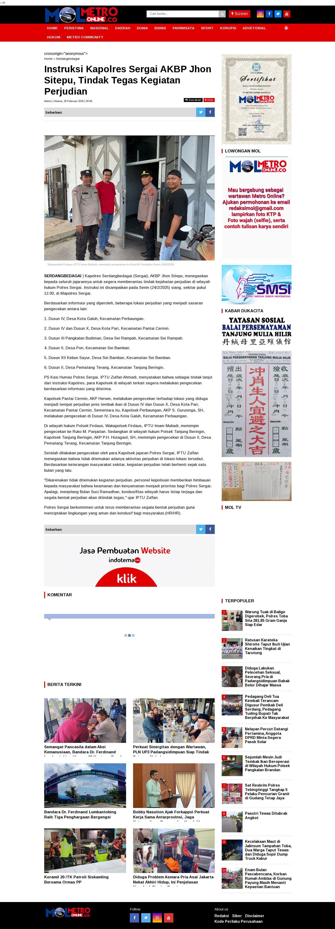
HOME (52, 28)
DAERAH (122, 28)
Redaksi (221, 916)
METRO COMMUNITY (85, 37)
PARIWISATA (183, 28)
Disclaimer (254, 916)
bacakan (193, 100)
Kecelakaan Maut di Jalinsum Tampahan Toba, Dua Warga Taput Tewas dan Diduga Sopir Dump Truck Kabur (268, 850)
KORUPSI (228, 28)
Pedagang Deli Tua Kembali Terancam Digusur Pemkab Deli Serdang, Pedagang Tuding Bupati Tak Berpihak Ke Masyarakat (267, 707)
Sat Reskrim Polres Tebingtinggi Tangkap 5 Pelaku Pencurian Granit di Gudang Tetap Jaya (267, 791)
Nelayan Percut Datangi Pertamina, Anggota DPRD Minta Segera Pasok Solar (266, 735)
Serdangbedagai (68, 58)
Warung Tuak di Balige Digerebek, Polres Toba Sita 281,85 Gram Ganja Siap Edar (266, 618)
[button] (286, 26)
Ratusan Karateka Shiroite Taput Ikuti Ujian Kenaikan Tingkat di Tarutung (267, 646)
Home (48, 58)
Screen (239, 13)
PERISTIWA (74, 28)
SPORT (207, 28)
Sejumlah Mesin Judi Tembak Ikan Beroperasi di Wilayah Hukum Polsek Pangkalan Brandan (267, 763)
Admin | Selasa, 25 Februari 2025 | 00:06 (68, 101)
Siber (237, 916)
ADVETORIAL (254, 28)
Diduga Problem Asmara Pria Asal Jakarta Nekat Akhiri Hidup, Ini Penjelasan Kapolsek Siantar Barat (173, 882)
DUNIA (142, 28)
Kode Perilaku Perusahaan (238, 921)
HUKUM (53, 37)
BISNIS (160, 28)
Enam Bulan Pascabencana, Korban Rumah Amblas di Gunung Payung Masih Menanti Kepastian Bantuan (268, 878)
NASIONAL (99, 28)
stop (209, 100)
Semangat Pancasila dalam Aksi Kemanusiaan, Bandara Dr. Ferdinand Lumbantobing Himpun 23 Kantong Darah (83, 752)
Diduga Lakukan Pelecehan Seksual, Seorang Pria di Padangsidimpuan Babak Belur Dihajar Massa (267, 676)
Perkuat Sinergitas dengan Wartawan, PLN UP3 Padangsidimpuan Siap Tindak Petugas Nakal (171, 752)
